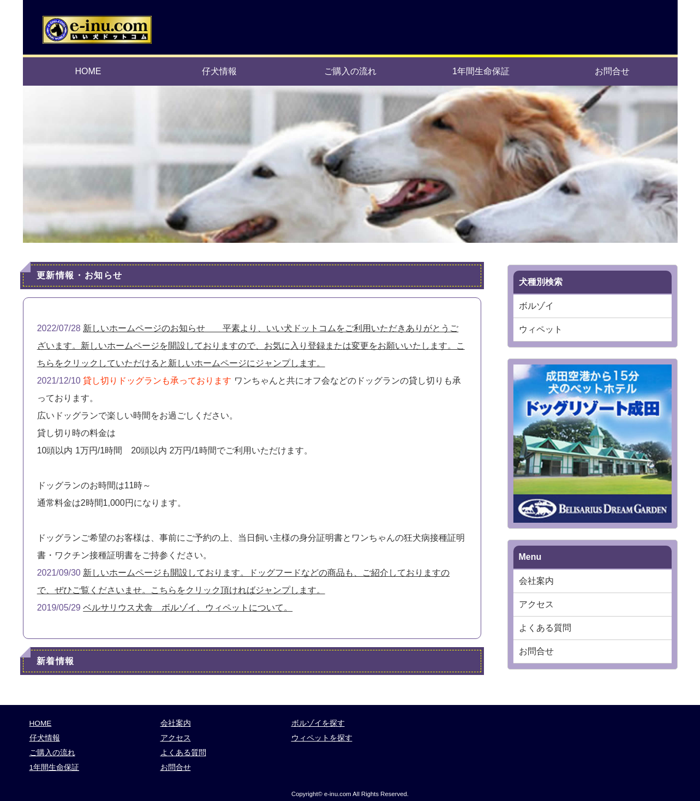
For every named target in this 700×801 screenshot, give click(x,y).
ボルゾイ (536, 305)
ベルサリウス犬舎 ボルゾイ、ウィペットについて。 (187, 607)
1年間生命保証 (481, 71)
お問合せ (612, 71)
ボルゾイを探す (318, 723)
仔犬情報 (219, 71)
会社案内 (536, 580)
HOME (88, 71)
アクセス (536, 604)
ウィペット (541, 329)
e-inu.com (337, 794)
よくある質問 (545, 627)
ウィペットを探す (321, 738)
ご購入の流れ (350, 71)
